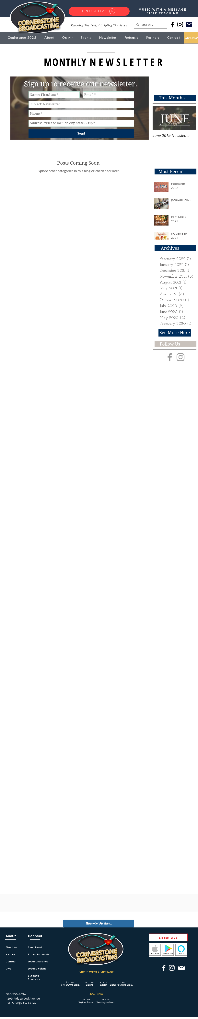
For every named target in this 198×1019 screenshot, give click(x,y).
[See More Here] (174, 333)
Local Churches (38, 961)
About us (11, 947)
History (10, 954)
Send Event (35, 947)
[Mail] (189, 24)
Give (8, 968)
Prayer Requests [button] (39, 954)
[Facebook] (172, 24)
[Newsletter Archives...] (98, 923)
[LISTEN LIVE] (99, 11)
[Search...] (150, 24)
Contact (11, 961)
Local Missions (37, 968)
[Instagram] (180, 24)
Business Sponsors (34, 977)
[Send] (81, 133)
